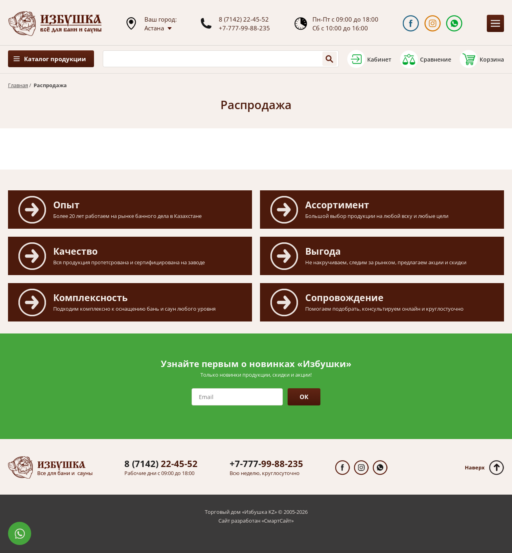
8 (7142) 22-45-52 (244, 19)
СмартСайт (277, 520)
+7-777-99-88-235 (244, 28)
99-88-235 (266, 463)
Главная (18, 85)
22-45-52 (161, 463)
